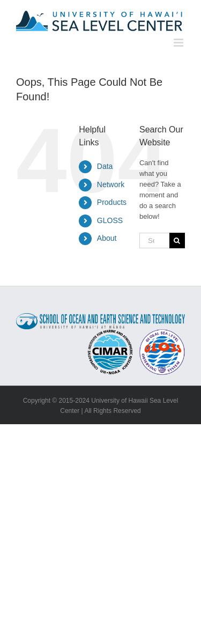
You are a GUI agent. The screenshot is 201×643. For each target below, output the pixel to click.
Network (110, 184)
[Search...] (154, 240)
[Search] (177, 240)
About (107, 238)
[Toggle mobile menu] (179, 42)
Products (111, 202)
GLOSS (110, 220)
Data (105, 166)
